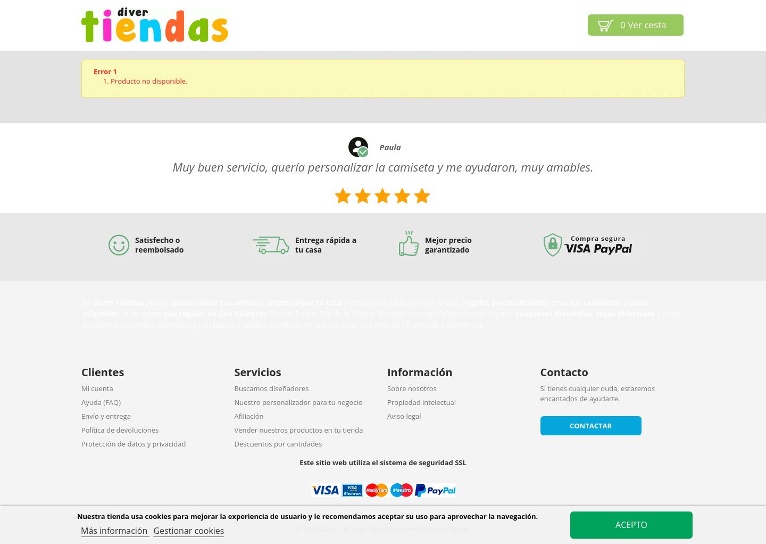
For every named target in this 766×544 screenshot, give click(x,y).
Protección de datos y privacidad (133, 444)
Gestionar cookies (188, 531)
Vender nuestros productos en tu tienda (299, 430)
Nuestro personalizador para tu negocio (299, 402)
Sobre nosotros (412, 388)
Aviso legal (404, 416)
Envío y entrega (106, 416)
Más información (115, 531)
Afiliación (249, 416)
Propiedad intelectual (421, 402)
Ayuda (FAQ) (101, 402)
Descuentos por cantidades (278, 444)
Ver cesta (643, 25)
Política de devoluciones (120, 430)
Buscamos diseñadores (272, 388)
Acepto (631, 525)
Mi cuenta (97, 388)
